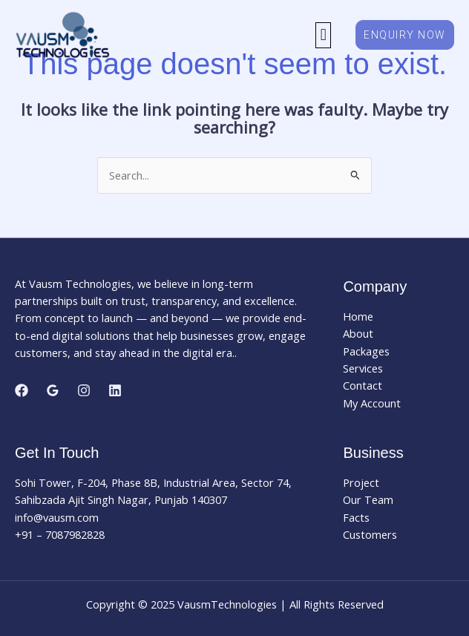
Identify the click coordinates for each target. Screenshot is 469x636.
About (358, 333)
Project (361, 482)
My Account (372, 403)
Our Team (368, 499)
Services (363, 368)
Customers (370, 534)
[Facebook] (21, 390)
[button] (323, 35)
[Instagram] (84, 390)
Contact (362, 385)
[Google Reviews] (52, 390)
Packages (366, 351)
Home (358, 316)
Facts (356, 517)
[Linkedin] (115, 390)
